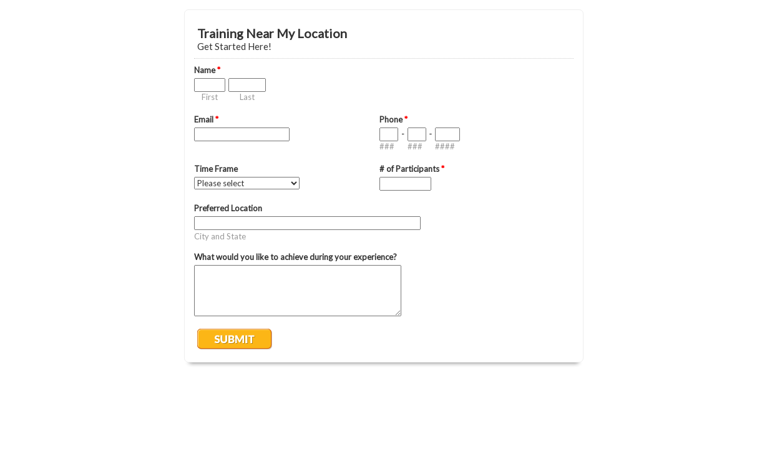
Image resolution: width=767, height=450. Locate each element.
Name (207, 70)
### (386, 146)
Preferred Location (228, 208)
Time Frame (216, 169)
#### (445, 146)
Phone (393, 119)
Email (206, 119)
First (210, 97)
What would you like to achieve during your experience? (295, 257)
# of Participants (411, 169)
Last (247, 97)
